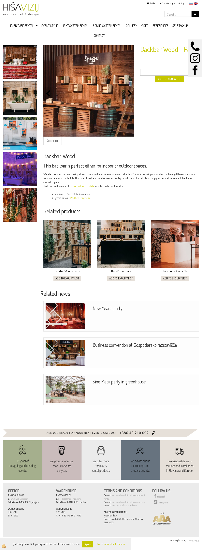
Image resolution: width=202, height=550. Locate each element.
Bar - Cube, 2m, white (175, 271)
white (91, 186)
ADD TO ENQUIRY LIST (169, 79)
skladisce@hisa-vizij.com (69, 498)
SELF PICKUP (180, 26)
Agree (87, 544)
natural (81, 186)
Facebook (159, 496)
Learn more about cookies (111, 544)
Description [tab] (53, 140)
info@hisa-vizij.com (79, 198)
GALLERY (131, 26)
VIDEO (145, 26)
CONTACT (99, 35)
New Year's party (108, 308)
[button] (129, 94)
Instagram (161, 502)
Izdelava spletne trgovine (180, 540)
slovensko (191, 3)
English (196, 3)
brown (73, 186)
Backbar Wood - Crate (67, 271)
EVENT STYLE (49, 26)
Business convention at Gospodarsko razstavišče (135, 345)
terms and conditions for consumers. (128, 502)
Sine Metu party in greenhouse (119, 382)
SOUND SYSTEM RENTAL (107, 26)
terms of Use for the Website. (124, 505)
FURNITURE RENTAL (22, 26)
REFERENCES (160, 26)
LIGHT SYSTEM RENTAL (75, 26)
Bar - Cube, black (121, 271)
